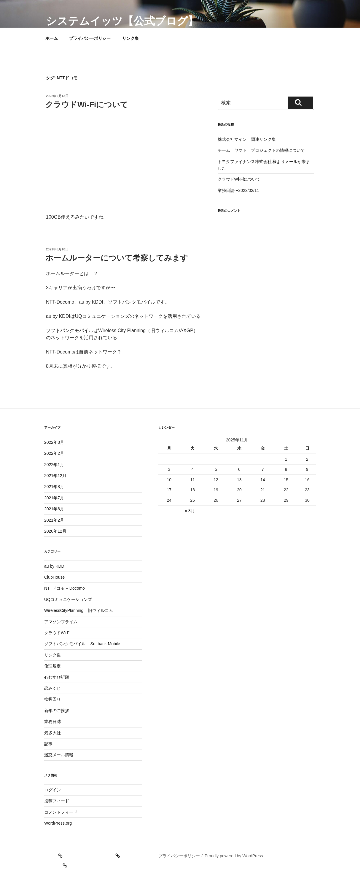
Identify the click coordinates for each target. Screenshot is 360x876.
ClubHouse (54, 577)
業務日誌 (52, 721)
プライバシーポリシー (90, 38)
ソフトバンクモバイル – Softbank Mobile (82, 643)
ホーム (51, 38)
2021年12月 (55, 475)
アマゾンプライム (60, 621)
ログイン (52, 789)
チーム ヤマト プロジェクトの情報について (261, 150)
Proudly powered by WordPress (234, 855)
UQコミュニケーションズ (68, 599)
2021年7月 (54, 497)
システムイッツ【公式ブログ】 (122, 21)
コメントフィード (60, 812)
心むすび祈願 (56, 677)
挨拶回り (52, 699)
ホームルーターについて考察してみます (116, 257)
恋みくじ (52, 688)
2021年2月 (54, 520)
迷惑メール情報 (58, 754)
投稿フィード (56, 800)
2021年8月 (54, 486)
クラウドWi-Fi (57, 632)
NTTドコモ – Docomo (64, 588)
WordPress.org (58, 823)
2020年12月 (55, 531)
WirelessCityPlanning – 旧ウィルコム (78, 610)
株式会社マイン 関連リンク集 (247, 139)
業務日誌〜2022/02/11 (238, 190)
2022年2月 (54, 453)
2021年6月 (54, 508)
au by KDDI (55, 566)
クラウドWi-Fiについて (86, 104)
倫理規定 (52, 666)
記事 (48, 743)
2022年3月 (54, 442)
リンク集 (130, 38)
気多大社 (52, 732)
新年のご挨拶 (56, 710)
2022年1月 (54, 464)
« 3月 (190, 510)
